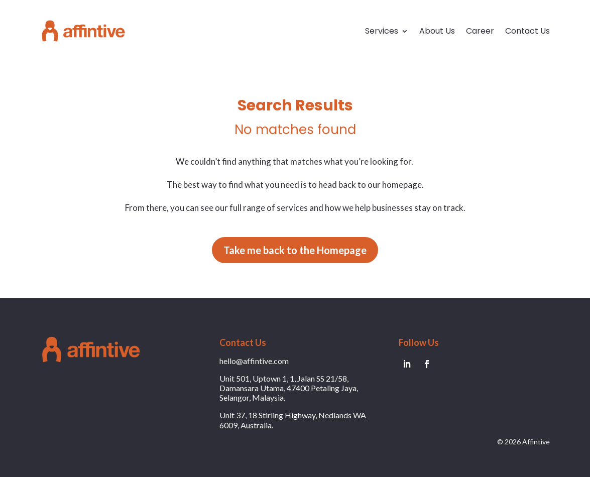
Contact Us (527, 31)
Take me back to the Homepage (295, 250)
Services (381, 31)
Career (480, 31)
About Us (437, 31)
